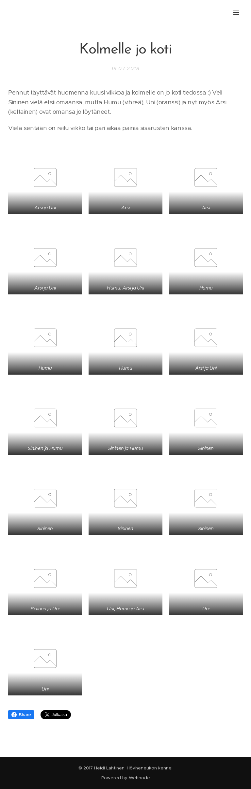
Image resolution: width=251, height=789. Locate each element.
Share (21, 714)
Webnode (139, 778)
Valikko (236, 12)
